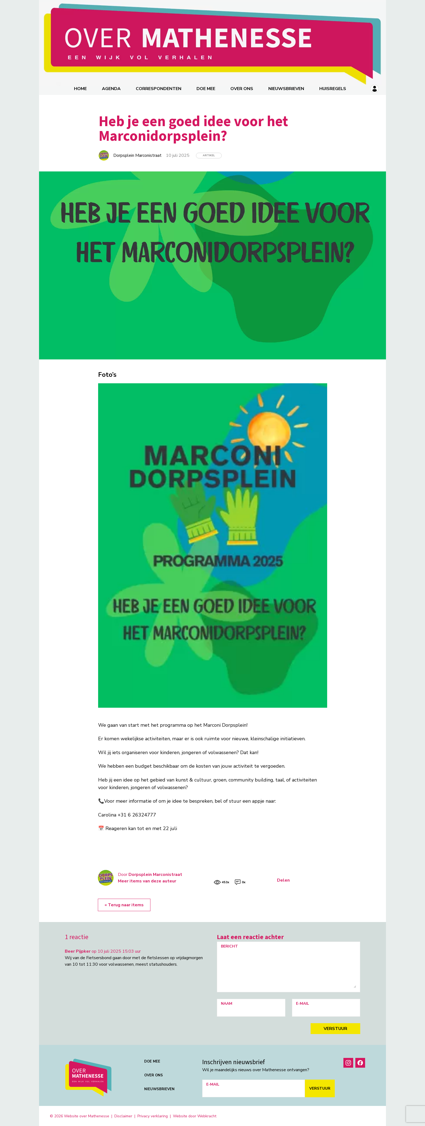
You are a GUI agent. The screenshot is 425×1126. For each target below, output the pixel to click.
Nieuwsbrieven (286, 88)
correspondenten (159, 88)
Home (80, 88)
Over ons (242, 88)
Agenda (111, 88)
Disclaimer (123, 1115)
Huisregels (333, 88)
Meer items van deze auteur (147, 880)
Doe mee (206, 88)
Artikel (209, 155)
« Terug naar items (124, 904)
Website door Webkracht (194, 1115)
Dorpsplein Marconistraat (155, 874)
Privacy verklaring (152, 1115)
